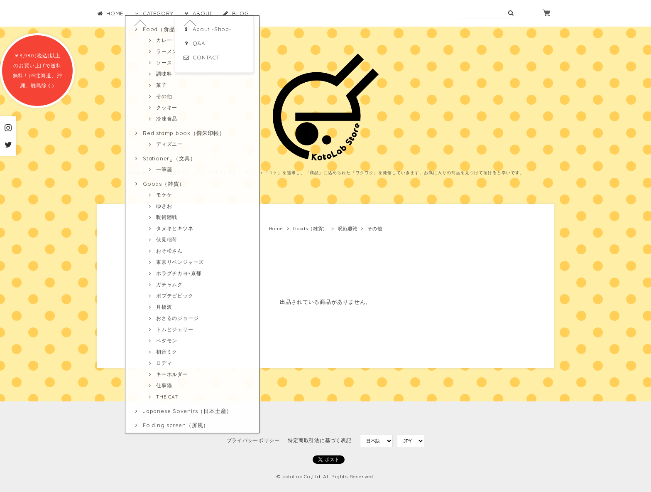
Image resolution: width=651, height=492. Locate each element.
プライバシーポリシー (253, 440)
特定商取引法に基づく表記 (319, 440)
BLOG (236, 13)
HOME (110, 13)
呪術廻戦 (347, 228)
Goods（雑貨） (310, 228)
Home (276, 228)
